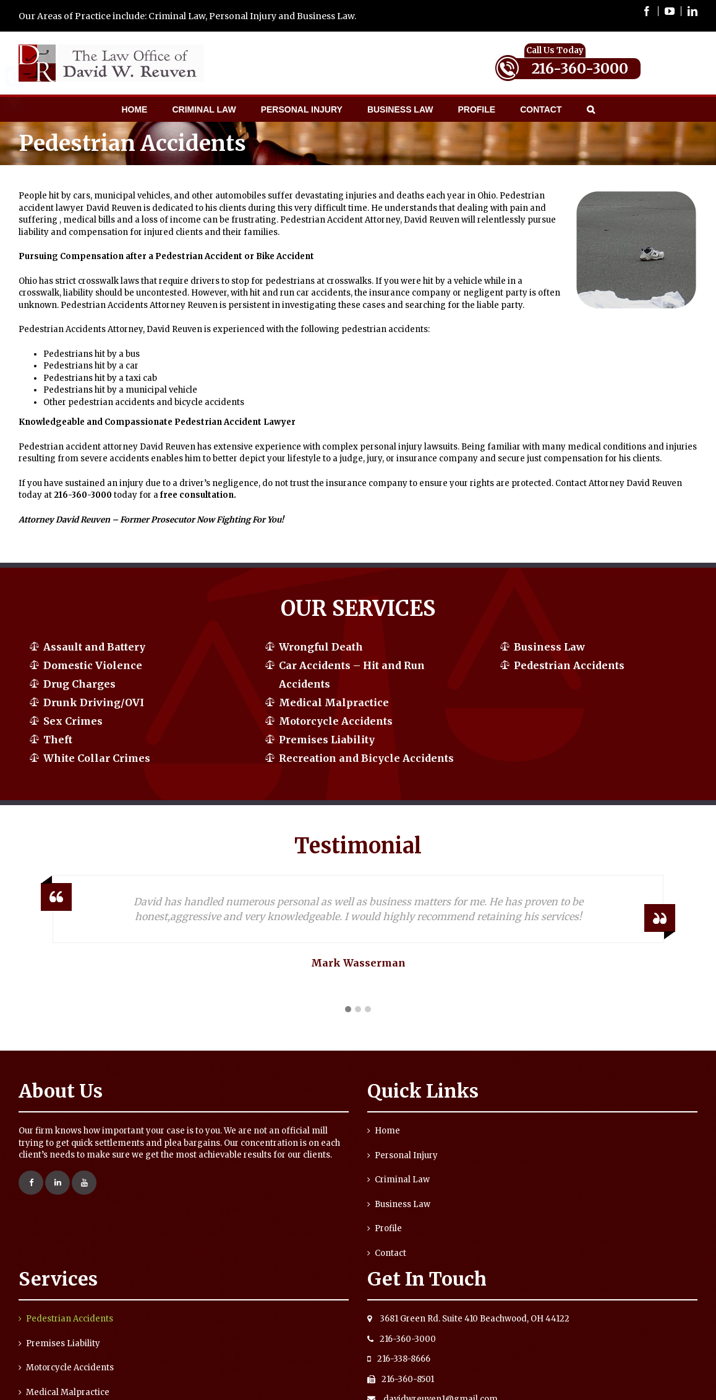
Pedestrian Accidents (569, 665)
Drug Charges (79, 684)
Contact (390, 1253)
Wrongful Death (321, 647)
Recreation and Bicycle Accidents (366, 758)
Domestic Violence (92, 665)
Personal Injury (406, 1155)
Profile (388, 1228)
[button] (348, 1010)
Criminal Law (402, 1179)
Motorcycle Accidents (336, 721)
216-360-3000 (580, 68)
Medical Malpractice (334, 702)
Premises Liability (327, 739)
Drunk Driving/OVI (93, 702)
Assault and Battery (94, 647)
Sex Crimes (73, 721)
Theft (57, 739)
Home (387, 1130)
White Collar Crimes (96, 758)
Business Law (549, 647)
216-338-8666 (398, 1359)
